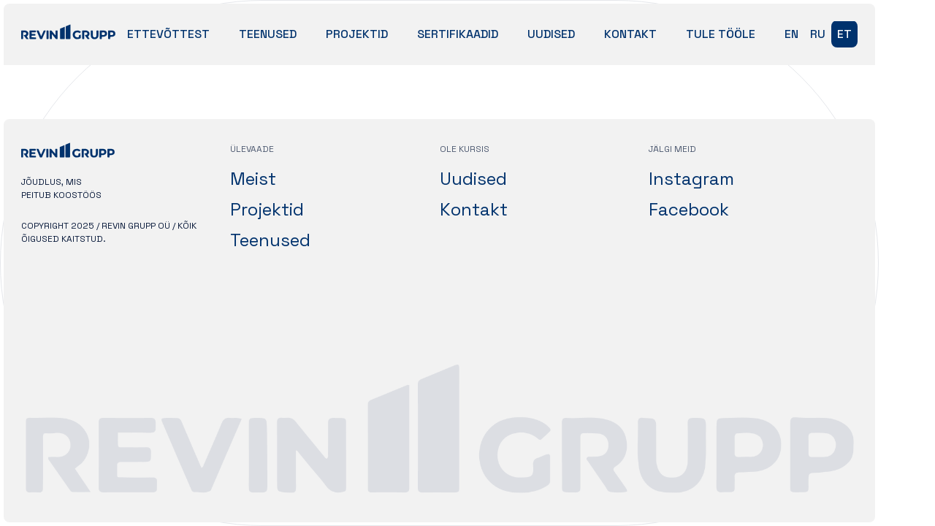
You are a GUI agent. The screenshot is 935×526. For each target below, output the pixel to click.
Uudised (551, 34)
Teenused (268, 34)
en (791, 34)
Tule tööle (720, 34)
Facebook (689, 209)
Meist (253, 178)
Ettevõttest (168, 34)
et (844, 34)
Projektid (357, 34)
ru (817, 34)
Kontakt (630, 34)
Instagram (691, 178)
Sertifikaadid (457, 34)
